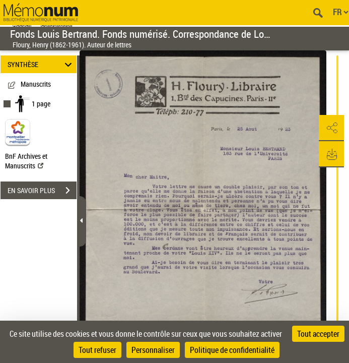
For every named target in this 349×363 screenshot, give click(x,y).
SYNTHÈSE (41, 64)
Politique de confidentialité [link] (232, 349)
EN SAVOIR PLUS (42, 191)
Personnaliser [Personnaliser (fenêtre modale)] (153, 349)
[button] (331, 128)
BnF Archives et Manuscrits (26, 160)
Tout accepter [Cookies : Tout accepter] (318, 333)
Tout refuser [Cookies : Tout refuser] (97, 349)
